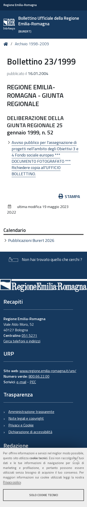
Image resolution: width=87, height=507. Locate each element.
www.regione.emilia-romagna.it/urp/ (47, 371)
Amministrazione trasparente (31, 411)
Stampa (69, 196)
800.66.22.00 (39, 376)
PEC (33, 382)
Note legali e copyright (26, 418)
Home (6, 44)
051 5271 (29, 335)
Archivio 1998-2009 (32, 44)
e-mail (21, 382)
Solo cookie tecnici (43, 495)
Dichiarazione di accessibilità (30, 432)
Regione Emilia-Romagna (20, 5)
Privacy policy (12, 482)
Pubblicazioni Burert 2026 (31, 240)
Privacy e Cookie (21, 425)
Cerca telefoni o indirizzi (21, 341)
